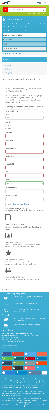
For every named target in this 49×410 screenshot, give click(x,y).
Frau (8, 129)
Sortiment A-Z (33, 13)
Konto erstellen (17, 53)
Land (7, 180)
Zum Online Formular (9, 346)
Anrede (8, 122)
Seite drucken (7, 289)
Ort (6, 172)
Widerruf (27, 401)
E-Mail (16, 303)
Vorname (8, 132)
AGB (20, 401)
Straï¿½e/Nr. (9, 156)
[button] (6, 354)
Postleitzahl (9, 164)
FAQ (30, 403)
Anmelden (7, 65)
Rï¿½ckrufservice (7, 348)
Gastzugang (8, 73)
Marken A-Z (42, 13)
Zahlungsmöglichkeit (14, 398)
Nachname (9, 140)
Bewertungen (23, 403)
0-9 (26, 30)
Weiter (9, 204)
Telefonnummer (11, 188)
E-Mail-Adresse (10, 148)
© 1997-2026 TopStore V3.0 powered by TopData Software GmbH (21, 405)
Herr (8, 126)
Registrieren (8, 69)
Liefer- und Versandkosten (32, 398)
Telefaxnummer (11, 195)
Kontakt (44, 401)
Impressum (36, 401)
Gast (7, 114)
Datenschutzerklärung (21, 204)
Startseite (6, 53)
